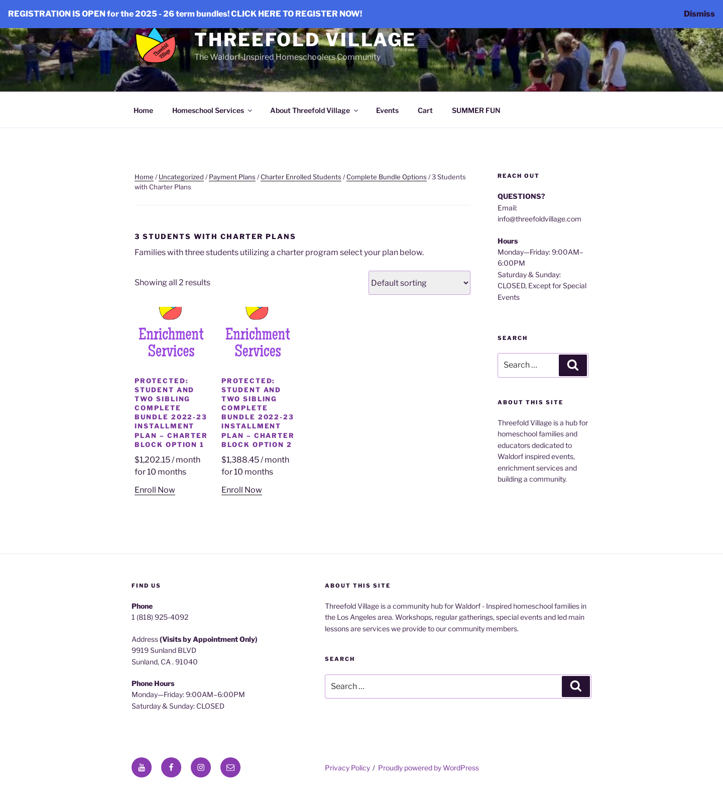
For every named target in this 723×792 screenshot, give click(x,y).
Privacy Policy (347, 767)
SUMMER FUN (476, 110)
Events (387, 110)
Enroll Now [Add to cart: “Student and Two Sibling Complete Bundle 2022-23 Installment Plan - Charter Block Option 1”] (155, 490)
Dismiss (699, 14)
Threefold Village (305, 40)
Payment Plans (232, 177)
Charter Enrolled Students (301, 177)
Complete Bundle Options (386, 177)
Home (143, 110)
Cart (425, 110)
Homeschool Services (213, 110)
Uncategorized (181, 177)
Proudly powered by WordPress (428, 767)
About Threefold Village (314, 110)
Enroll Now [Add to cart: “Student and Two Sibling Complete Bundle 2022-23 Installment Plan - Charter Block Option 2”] (241, 490)
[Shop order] (419, 283)
